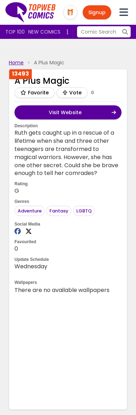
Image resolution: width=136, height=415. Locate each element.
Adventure (30, 211)
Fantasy (59, 211)
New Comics (44, 31)
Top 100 (15, 31)
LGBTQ (84, 211)
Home (16, 62)
